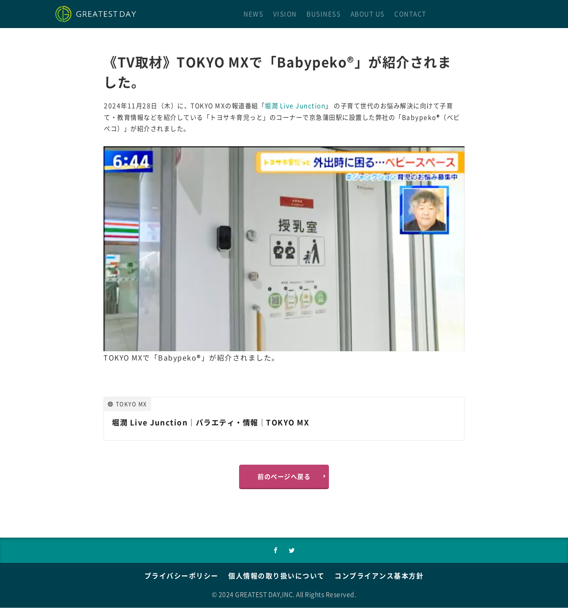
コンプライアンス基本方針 (384, 579)
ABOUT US (368, 13)
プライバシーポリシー (176, 579)
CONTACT (410, 13)
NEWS (253, 13)
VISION (285, 13)
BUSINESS (323, 13)
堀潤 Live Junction (295, 105)
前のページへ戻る (284, 477)
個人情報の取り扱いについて (276, 579)
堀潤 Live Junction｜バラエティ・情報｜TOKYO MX (217, 422)
